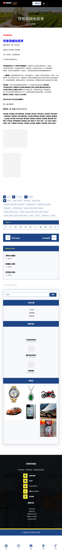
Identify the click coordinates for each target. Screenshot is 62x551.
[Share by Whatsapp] (36, 232)
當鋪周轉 (31, 377)
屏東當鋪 (31, 202)
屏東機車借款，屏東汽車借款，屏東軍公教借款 (14, 210)
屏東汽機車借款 (7, 214)
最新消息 (31, 321)
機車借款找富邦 (31, 361)
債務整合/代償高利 (32, 523)
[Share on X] (11, 232)
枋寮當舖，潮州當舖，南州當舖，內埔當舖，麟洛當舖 (15, 221)
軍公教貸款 (32, 516)
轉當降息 (38, 221)
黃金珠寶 (53, 221)
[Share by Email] (45, 232)
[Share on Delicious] (25, 232)
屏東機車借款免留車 (31, 210)
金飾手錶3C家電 (45, 221)
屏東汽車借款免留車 (17, 214)
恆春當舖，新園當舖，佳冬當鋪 (11, 217)
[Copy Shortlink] (55, 232)
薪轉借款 (31, 221)
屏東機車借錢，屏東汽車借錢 (44, 210)
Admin (8, 202)
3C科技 (32, 315)
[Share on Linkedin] (30, 232)
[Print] (50, 232)
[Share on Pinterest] (16, 232)
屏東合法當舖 (27, 206)
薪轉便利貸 (32, 518)
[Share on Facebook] (6, 232)
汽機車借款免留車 (32, 521)
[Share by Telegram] (41, 232)
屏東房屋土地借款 (36, 206)
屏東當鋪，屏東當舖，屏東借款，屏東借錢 (33, 214)
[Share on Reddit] (21, 232)
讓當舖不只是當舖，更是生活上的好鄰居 (14, 98)
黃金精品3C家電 (31, 526)
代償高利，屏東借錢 (17, 206)
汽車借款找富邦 (31, 345)
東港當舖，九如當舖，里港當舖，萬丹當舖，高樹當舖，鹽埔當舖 (34, 217)
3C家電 (9, 206)
